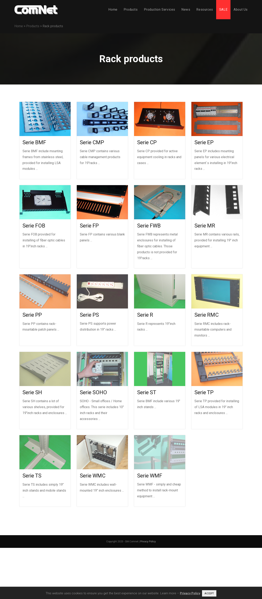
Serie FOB (34, 226)
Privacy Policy (148, 541)
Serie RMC (206, 315)
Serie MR (204, 226)
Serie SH (32, 392)
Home (18, 26)
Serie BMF (34, 142)
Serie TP (203, 392)
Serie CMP (92, 142)
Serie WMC (92, 476)
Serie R (145, 315)
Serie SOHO (93, 392)
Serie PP (32, 315)
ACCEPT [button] (209, 593)
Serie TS (32, 476)
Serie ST (146, 392)
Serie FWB (149, 226)
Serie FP (89, 226)
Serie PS (89, 315)
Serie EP (203, 142)
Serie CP (147, 142)
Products (32, 26)
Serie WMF (149, 476)
